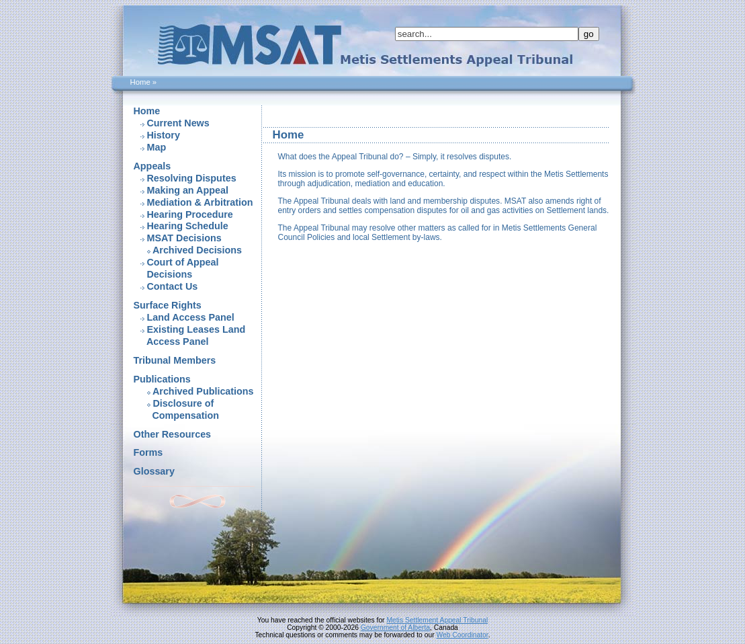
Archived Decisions (197, 250)
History (163, 135)
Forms (148, 452)
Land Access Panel (190, 317)
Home (147, 111)
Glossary (154, 471)
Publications (162, 379)
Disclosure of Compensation (177, 409)
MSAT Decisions (184, 238)
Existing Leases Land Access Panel (190, 335)
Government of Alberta (395, 627)
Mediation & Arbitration (200, 202)
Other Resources (173, 434)
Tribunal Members (175, 360)
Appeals (152, 166)
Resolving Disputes (191, 178)
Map (157, 147)
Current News (178, 123)
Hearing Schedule (187, 225)
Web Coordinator (462, 635)
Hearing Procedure (190, 214)
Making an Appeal (187, 190)
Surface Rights (168, 305)
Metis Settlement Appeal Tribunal (437, 620)
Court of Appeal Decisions (176, 268)
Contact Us (172, 286)
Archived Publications (203, 391)
